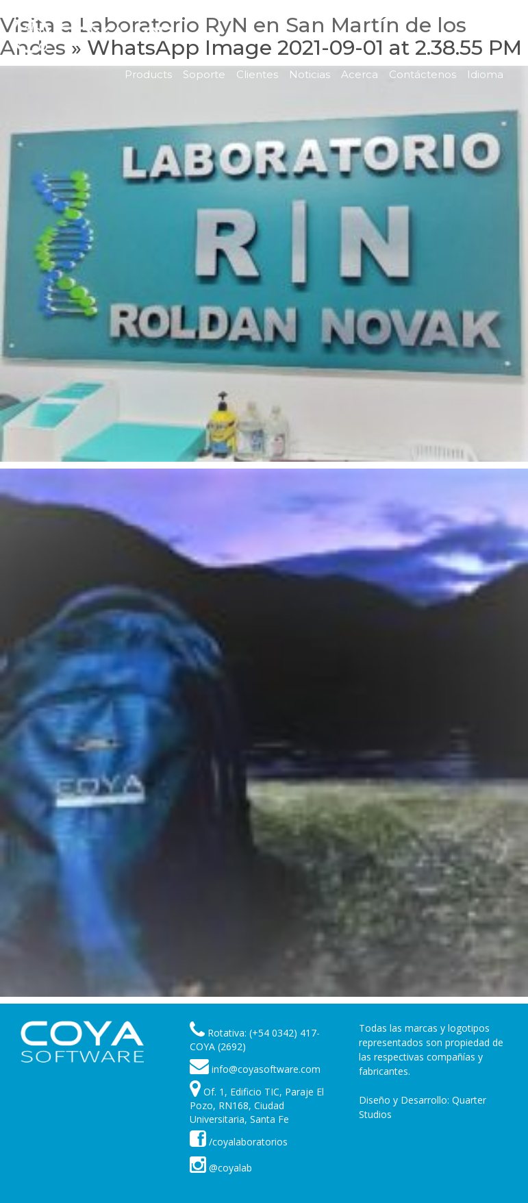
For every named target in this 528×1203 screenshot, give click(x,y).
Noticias (309, 74)
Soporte (204, 74)
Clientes (257, 74)
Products (148, 74)
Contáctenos (422, 74)
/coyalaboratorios (239, 1141)
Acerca (359, 74)
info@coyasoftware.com (266, 1069)
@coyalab (221, 1167)
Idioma (485, 74)
